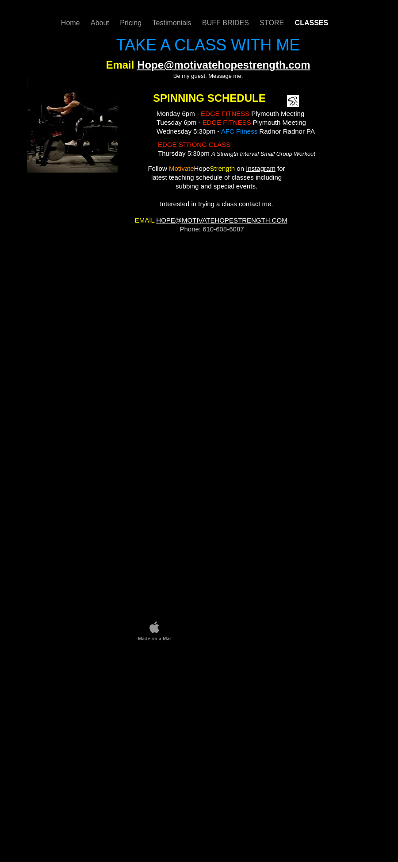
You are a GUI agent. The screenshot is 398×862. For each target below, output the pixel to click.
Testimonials (173, 23)
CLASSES (312, 23)
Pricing (131, 23)
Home (71, 23)
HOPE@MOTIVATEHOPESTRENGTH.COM (221, 220)
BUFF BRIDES (226, 23)
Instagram (261, 168)
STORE (273, 23)
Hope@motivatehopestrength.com (223, 65)
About (101, 23)
